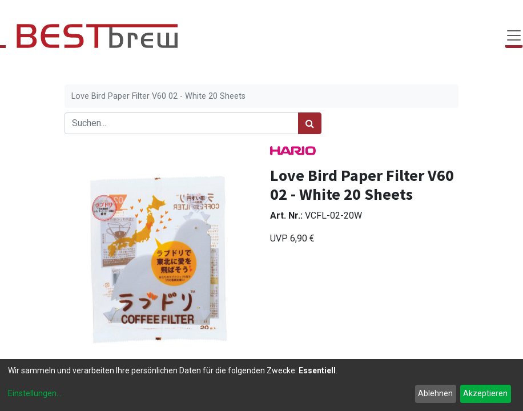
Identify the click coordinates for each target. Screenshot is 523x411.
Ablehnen (435, 393)
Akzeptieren (485, 393)
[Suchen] (309, 123)
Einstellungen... (35, 393)
